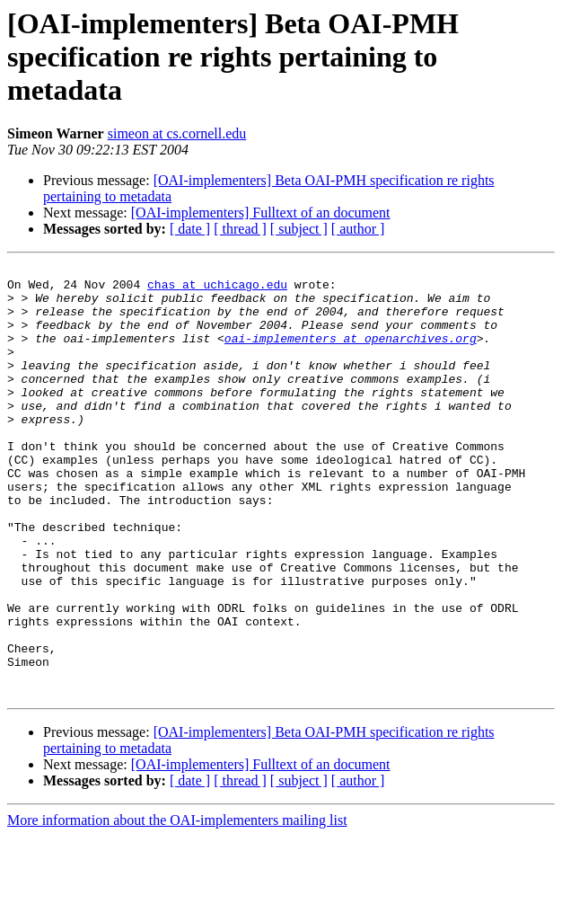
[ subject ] (299, 228)
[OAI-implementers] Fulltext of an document (261, 212)
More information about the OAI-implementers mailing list (177, 906)
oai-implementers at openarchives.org (350, 354)
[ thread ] (240, 228)
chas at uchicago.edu (217, 289)
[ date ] (190, 228)
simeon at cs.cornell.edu (177, 133)
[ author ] (358, 228)
